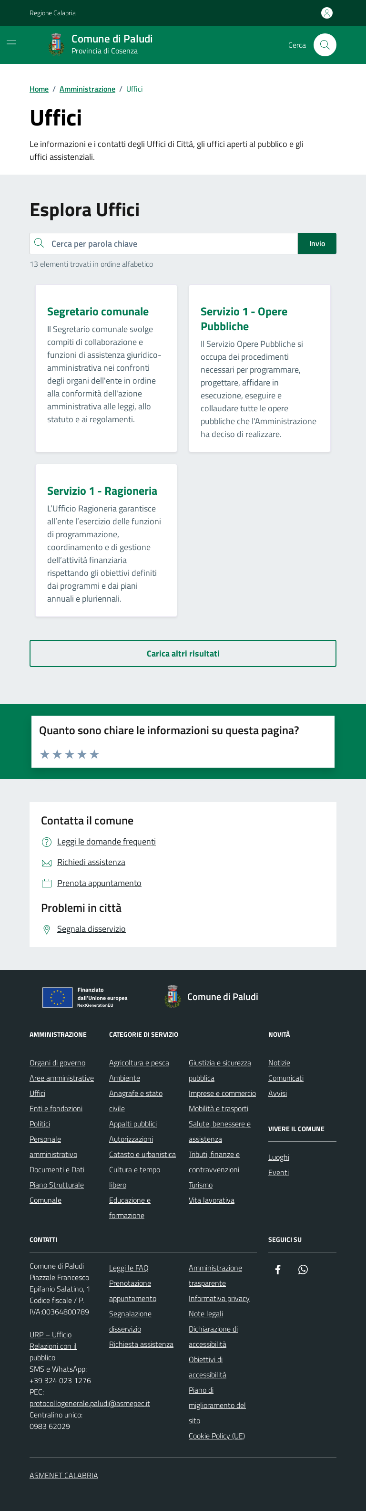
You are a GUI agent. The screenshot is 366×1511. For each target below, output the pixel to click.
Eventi (278, 1172)
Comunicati (286, 1078)
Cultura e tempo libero (134, 1177)
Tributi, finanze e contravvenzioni (214, 1161)
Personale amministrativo (53, 1146)
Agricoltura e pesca (139, 1062)
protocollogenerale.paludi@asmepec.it (90, 1403)
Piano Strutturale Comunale (57, 1192)
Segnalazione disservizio (130, 1321)
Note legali (206, 1313)
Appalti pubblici (133, 1123)
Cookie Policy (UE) (217, 1435)
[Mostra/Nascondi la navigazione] (11, 44)
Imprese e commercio (222, 1093)
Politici (40, 1123)
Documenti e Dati (57, 1169)
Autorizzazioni (131, 1139)
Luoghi (278, 1157)
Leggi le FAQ (129, 1267)
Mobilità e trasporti (218, 1108)
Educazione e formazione (130, 1207)
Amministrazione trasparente (215, 1275)
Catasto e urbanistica (142, 1154)
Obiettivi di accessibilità (207, 1367)
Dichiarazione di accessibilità (213, 1336)
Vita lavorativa (211, 1200)
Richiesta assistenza (141, 1344)
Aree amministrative (62, 1078)
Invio (317, 243)
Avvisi (277, 1093)
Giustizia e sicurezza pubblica (220, 1070)
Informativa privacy (219, 1298)
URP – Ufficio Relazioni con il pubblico (53, 1346)
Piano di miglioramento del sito (217, 1405)
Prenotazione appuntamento (132, 1290)
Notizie (279, 1062)
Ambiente (124, 1078)
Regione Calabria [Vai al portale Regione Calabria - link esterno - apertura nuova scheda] (53, 13)
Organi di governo (57, 1062)
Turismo (201, 1184)
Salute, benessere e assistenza (220, 1131)
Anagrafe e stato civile (136, 1100)
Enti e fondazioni (56, 1108)
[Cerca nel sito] (325, 44)
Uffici (37, 1093)
